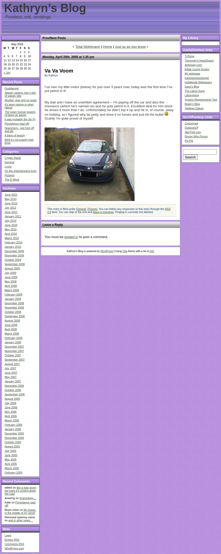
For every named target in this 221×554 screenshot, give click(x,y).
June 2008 (11, 324)
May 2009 (11, 281)
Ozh (151, 251)
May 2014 (11, 199)
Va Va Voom (59, 71)
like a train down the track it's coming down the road (20, 490)
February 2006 (13, 424)
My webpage (192, 73)
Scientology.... (27, 498)
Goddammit (12, 88)
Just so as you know (130, 47)
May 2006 (11, 411)
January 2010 (13, 246)
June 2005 (11, 455)
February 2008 (13, 337)
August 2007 (12, 364)
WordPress (107, 251)
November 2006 (14, 385)
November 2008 (14, 307)
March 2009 (12, 290)
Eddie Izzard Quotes (197, 69)
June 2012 (11, 212)
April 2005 (11, 463)
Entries (12, 539)
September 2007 (15, 359)
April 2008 (11, 329)
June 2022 (11, 194)
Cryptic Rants (13, 157)
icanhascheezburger (197, 77)
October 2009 (13, 259)
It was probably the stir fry (20, 119)
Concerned (191, 123)
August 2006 (12, 398)
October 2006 (13, 390)
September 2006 (15, 394)
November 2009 (14, 255)
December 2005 (14, 433)
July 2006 (10, 403)
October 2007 (13, 355)
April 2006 (11, 416)
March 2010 (12, 238)
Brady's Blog (192, 103)
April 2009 (11, 285)
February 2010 (13, 242)
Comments (14, 544)
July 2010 (10, 220)
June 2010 (11, 225)
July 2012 (10, 207)
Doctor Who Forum (196, 136)
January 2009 (13, 298)
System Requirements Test (201, 99)
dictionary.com (193, 64)
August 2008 (12, 320)
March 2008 (12, 333)
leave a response (103, 212)
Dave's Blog (192, 86)
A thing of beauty (15, 135)
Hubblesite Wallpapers (198, 82)
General (9, 162)
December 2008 (14, 303)
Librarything (192, 95)
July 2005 (10, 450)
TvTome (189, 56)
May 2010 (11, 229)
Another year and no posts (21, 100)
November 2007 (14, 350)
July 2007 (10, 368)
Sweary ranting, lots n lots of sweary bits (20, 94)
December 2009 (14, 251)
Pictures (10, 175)
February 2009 (13, 294)
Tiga (125, 251)
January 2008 (13, 342)
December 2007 (14, 346)
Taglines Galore (194, 108)
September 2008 (15, 316)
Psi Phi (189, 140)
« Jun (7, 72)
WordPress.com (14, 548)
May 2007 (11, 377)
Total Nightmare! (87, 47)
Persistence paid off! (17, 123)
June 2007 (11, 372)
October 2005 (13, 442)
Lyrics (8, 166)
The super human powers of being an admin (20, 113)
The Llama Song (195, 90)
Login (8, 535)
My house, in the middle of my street (20, 511)
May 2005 (11, 459)
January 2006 (13, 429)
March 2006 (12, 420)
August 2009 (12, 268)
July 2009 (10, 272)
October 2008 (13, 311)
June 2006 (11, 407)
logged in (71, 237)
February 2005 (13, 472)
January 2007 (13, 381)
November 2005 (14, 437)
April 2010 (11, 233)
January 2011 (13, 216)
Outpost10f (191, 127)
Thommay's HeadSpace (199, 60)
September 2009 (15, 264)
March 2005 (12, 468)
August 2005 (12, 446)
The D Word (12, 179)
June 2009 (11, 277)
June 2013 (11, 203)
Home (107, 47)
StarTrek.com (193, 132)
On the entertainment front (20, 170)
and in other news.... (20, 520)
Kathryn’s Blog (45, 8)
